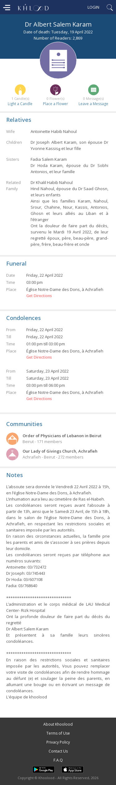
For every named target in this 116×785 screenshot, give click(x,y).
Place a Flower (55, 103)
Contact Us (58, 751)
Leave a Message (93, 103)
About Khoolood (58, 724)
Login (93, 7)
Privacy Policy (58, 742)
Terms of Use (58, 733)
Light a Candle (20, 103)
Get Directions (39, 295)
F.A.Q (58, 760)
